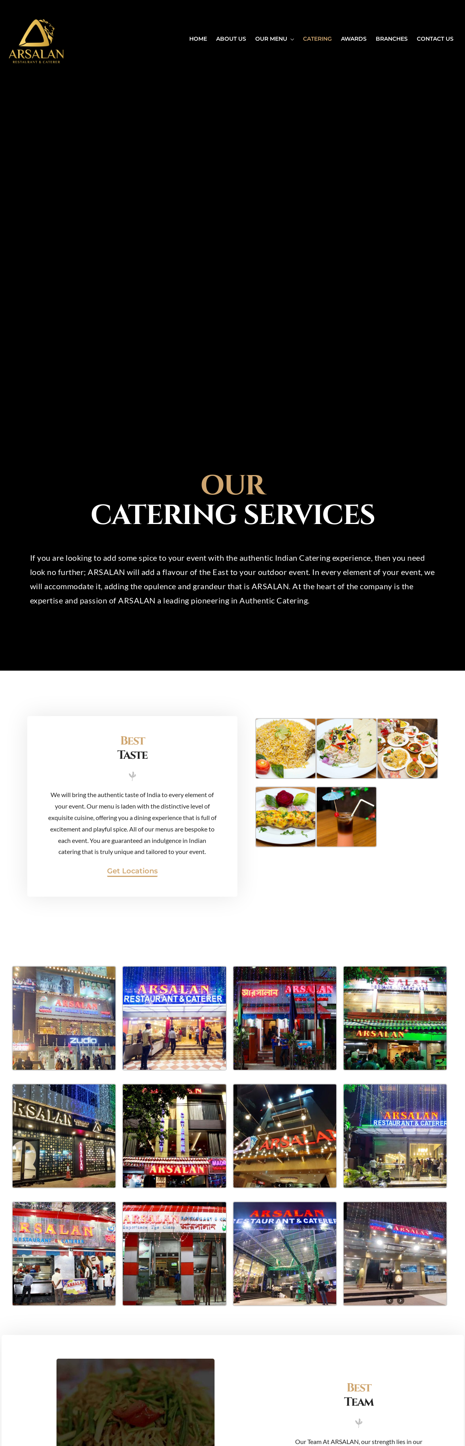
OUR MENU (271, 38)
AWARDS (354, 38)
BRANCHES (392, 38)
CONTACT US (435, 38)
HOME (198, 38)
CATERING (317, 38)
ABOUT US (231, 38)
